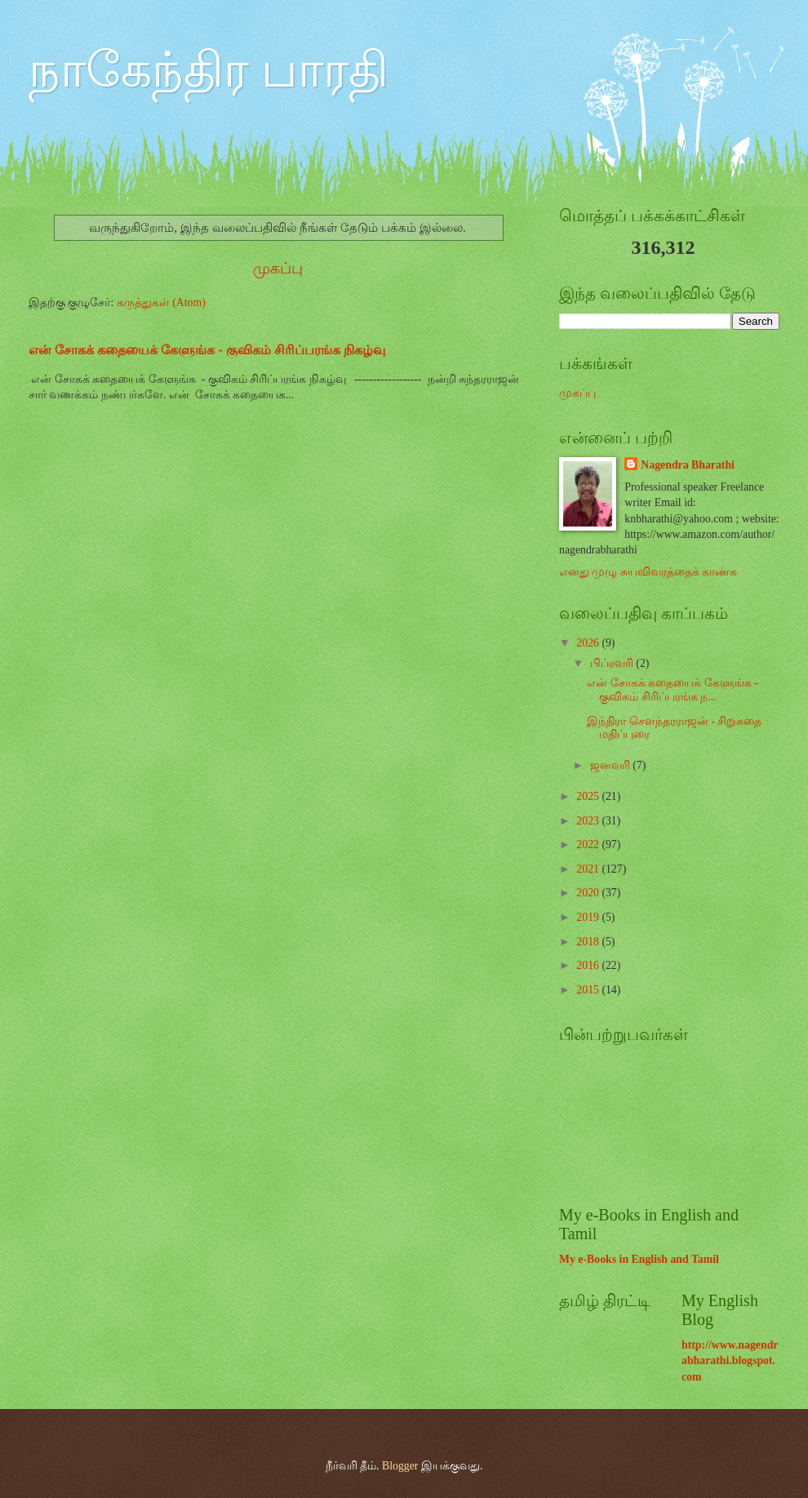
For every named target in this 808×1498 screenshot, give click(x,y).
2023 (589, 821)
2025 (589, 796)
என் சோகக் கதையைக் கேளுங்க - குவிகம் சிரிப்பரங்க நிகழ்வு (207, 350)
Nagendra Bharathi (688, 465)
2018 (589, 942)
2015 (589, 990)
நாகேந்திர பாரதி (208, 70)
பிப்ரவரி (613, 663)
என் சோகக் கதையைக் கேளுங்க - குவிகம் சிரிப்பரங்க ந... (672, 690)
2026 (589, 643)
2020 (589, 893)
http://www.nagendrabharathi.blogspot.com (729, 1361)
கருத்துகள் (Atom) (161, 302)
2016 (589, 965)
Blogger (400, 1466)
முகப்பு (278, 268)
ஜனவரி (611, 765)
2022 (589, 844)
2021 (589, 869)
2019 (589, 917)
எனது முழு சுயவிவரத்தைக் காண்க (648, 572)
